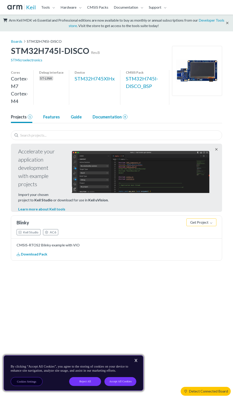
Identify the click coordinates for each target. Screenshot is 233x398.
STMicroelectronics (26, 60)
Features (51, 116)
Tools (45, 7)
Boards (16, 41)
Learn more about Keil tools (41, 209)
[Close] (136, 360)
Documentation (126, 7)
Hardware (68, 7)
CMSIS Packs (97, 7)
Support (155, 7)
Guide (76, 116)
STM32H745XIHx (95, 78)
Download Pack (32, 254)
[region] (73, 373)
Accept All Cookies (120, 381)
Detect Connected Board (206, 391)
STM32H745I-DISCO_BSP (142, 82)
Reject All (85, 381)
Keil (31, 7)
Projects (21, 116)
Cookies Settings (26, 381)
